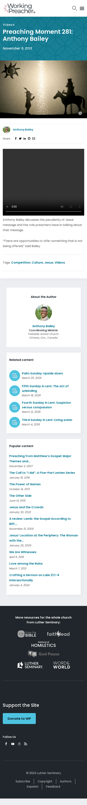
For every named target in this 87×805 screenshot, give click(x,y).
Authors (65, 781)
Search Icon (74, 8)
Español (32, 786)
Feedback (53, 786)
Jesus (48, 262)
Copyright (45, 781)
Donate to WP (19, 718)
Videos (60, 262)
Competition (20, 262)
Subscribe (23, 781)
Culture (37, 262)
